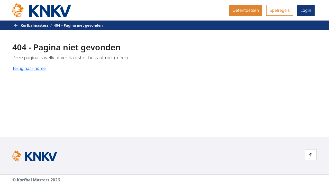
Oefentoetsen (246, 10)
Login (305, 10)
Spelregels (280, 10)
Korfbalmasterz (34, 25)
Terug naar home (28, 68)
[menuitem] (245, 10)
